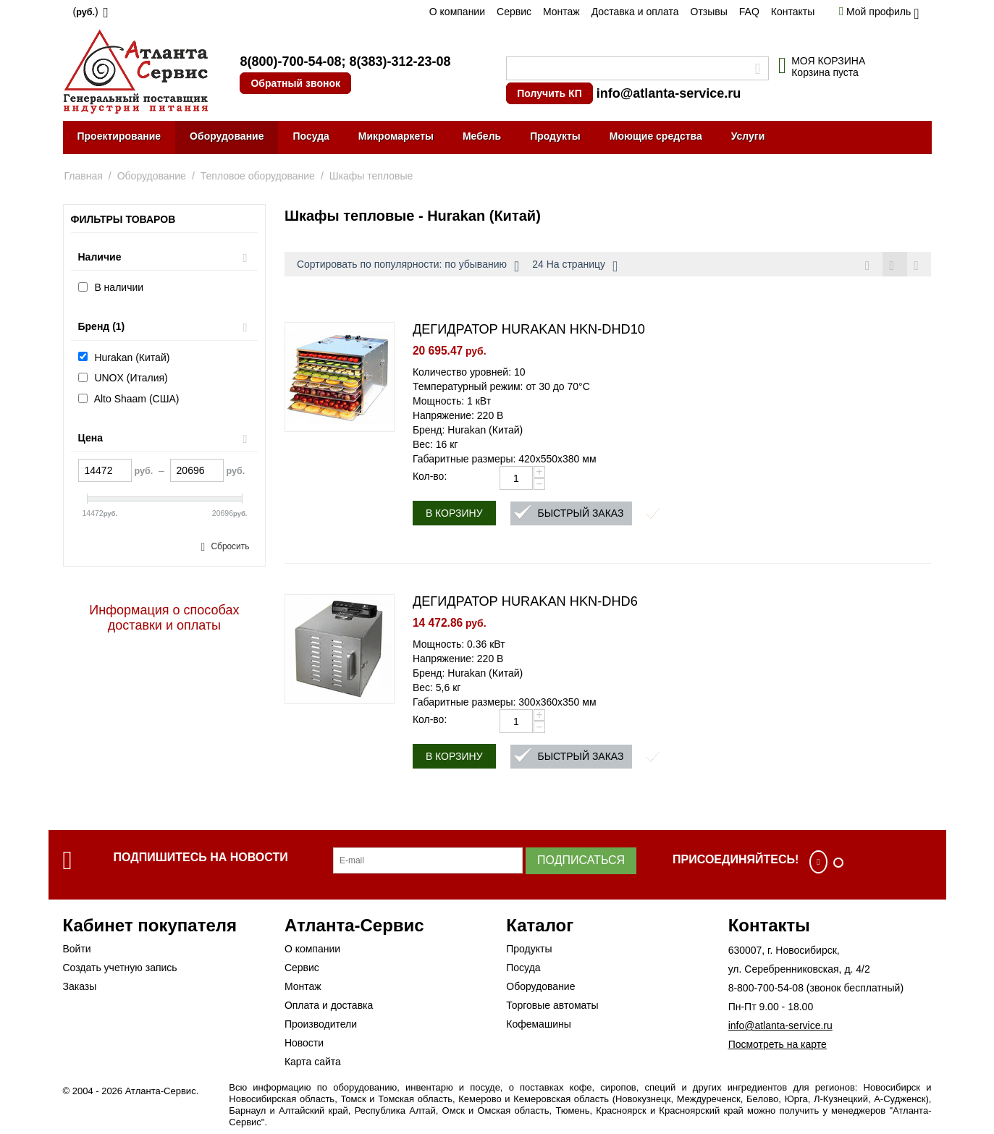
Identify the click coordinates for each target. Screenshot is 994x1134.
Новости (304, 1045)
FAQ (749, 11)
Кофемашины (538, 1026)
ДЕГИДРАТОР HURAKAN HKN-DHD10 (529, 331)
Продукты (555, 136)
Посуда (310, 136)
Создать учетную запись (120, 970)
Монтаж (561, 11)
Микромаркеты (396, 136)
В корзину (454, 515)
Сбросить (230, 546)
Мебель (482, 136)
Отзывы (709, 11)
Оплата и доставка (329, 1007)
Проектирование (119, 136)
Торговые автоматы (552, 1007)
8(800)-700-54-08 (290, 61)
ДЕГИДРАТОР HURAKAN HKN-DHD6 (525, 603)
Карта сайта (313, 1064)
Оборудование (227, 136)
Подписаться (581, 862)
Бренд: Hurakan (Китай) (468, 432)
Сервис (514, 11)
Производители (321, 1026)
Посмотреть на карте (777, 1046)
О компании (457, 11)
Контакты (792, 11)
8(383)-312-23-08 (399, 61)
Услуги (748, 136)
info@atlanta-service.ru (669, 93)
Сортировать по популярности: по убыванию (408, 266)
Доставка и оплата (635, 11)
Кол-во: (430, 478)
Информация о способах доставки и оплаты (164, 617)
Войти (77, 951)
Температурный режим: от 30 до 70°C (501, 388)
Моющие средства (656, 136)
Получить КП (549, 93)
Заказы (80, 988)
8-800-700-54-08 (766, 990)
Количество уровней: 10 (469, 374)
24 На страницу (575, 266)
